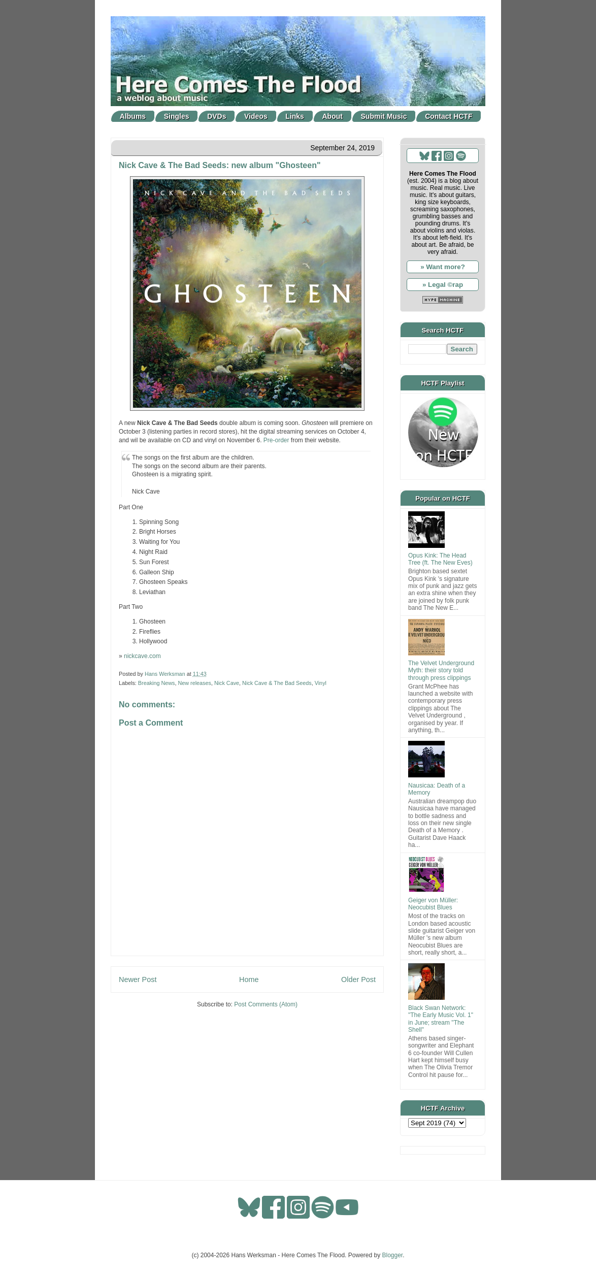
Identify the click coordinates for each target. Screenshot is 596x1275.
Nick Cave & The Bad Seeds (277, 683)
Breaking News (156, 683)
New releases (194, 683)
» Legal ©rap (442, 284)
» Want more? (442, 267)
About (332, 116)
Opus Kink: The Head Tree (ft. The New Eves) (440, 559)
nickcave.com (142, 656)
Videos (256, 116)
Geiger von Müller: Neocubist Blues (433, 904)
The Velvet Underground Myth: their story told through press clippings (441, 670)
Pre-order (276, 440)
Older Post (358, 979)
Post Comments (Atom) (265, 1004)
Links (294, 116)
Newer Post (137, 979)
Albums (133, 116)
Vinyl (320, 683)
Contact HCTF (448, 116)
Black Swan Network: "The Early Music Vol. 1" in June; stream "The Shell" (440, 1018)
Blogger (392, 1255)
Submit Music (384, 116)
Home (248, 979)
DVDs (216, 116)
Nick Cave (226, 683)
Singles (176, 116)
